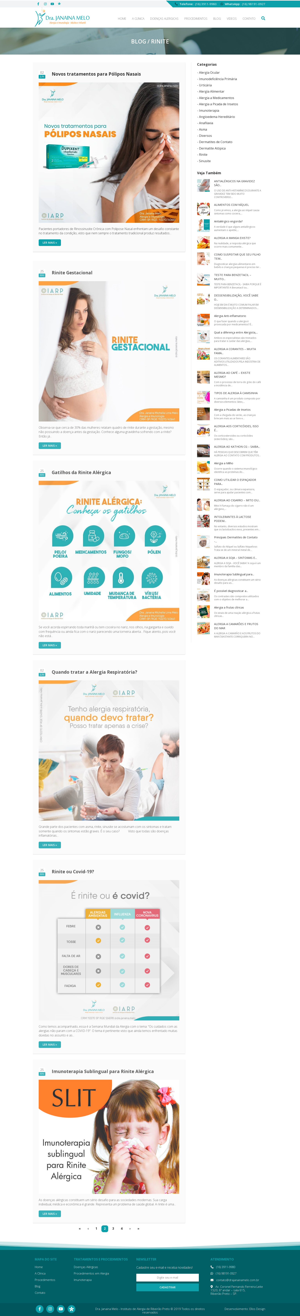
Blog (217, 18)
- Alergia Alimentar (210, 91)
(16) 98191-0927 (253, 3)
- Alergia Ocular (208, 72)
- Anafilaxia (205, 123)
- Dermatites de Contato (214, 142)
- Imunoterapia (208, 110)
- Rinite (202, 154)
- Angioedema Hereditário (216, 117)
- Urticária (204, 85)
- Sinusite (204, 161)
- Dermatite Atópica (211, 148)
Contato (249, 18)
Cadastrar (168, 1287)
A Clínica (138, 18)
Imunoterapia (83, 1280)
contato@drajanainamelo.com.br (234, 1280)
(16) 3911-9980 (206, 3)
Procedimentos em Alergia (91, 1273)
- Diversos (204, 136)
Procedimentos (195, 18)
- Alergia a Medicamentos (215, 98)
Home (122, 18)
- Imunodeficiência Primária (217, 79)
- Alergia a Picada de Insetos (217, 104)
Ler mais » (50, 242)
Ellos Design (257, 1309)
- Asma (202, 129)
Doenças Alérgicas (164, 18)
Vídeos (232, 18)
